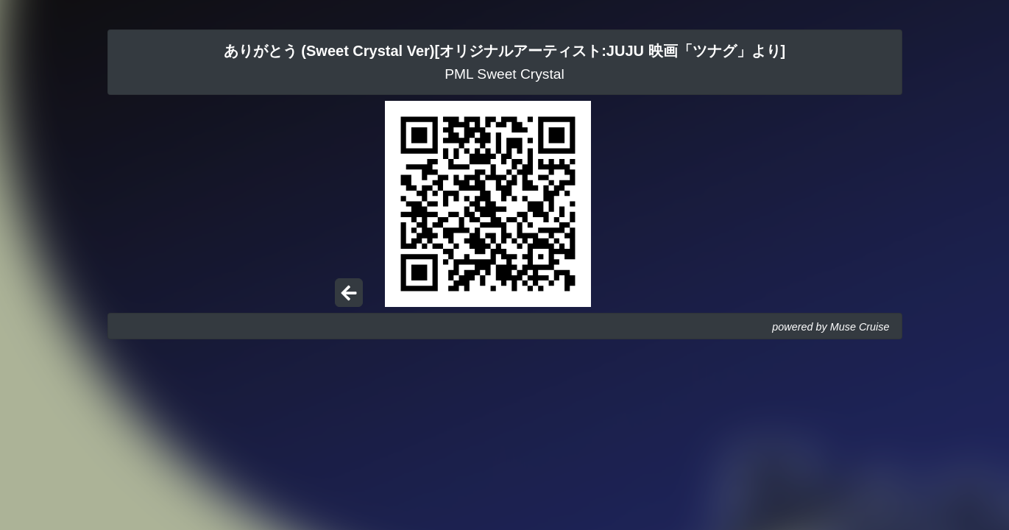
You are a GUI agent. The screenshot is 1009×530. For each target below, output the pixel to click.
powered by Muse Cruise (830, 327)
